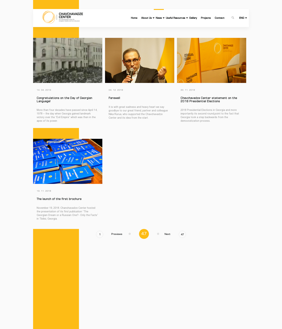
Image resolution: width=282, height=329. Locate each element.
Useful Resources (175, 17)
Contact (219, 17)
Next (163, 234)
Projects (206, 17)
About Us (146, 17)
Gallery (193, 17)
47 (182, 234)
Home (134, 17)
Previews (121, 234)
